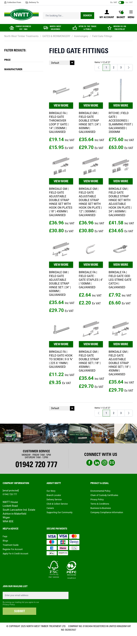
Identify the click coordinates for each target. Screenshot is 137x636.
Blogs (5, 540)
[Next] (129, 67)
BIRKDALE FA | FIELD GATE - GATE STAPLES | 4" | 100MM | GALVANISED (91, 280)
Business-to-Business (100, 508)
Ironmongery (81, 36)
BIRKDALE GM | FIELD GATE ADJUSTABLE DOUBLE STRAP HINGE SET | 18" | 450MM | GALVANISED (119, 363)
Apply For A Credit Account (15, 553)
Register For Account (13, 549)
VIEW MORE (61, 105)
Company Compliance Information (106, 512)
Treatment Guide (11, 545)
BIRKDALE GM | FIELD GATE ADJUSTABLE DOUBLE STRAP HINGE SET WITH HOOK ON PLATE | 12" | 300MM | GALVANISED (90, 202)
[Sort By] (61, 63)
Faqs (5, 536)
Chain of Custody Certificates (104, 495)
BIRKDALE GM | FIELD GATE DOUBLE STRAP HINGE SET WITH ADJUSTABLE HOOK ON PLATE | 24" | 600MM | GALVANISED (120, 202)
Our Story (51, 491)
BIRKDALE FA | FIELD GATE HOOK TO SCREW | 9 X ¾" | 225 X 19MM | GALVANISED (61, 359)
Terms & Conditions (99, 504)
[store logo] (21, 14)
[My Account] (107, 14)
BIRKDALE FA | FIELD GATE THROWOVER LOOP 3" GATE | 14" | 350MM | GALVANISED (58, 122)
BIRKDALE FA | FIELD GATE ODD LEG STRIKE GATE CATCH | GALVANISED (120, 280)
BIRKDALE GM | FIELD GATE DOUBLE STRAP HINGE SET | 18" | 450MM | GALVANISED (90, 361)
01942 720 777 (36, 464)
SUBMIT (19, 611)
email (112, 463)
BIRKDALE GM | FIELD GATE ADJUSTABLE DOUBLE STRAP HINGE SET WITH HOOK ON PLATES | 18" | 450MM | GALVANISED (60, 202)
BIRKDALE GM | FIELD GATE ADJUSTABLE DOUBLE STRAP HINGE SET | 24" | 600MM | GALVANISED (60, 284)
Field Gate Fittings (102, 36)
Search (87, 15)
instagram (104, 463)
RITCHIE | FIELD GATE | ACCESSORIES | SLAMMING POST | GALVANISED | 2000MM (121, 122)
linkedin (97, 463)
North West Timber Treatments (21, 36)
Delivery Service (54, 499)
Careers (50, 508)
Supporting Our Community (59, 512)
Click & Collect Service (57, 504)
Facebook (89, 463)
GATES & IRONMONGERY (56, 36)
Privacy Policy (97, 499)
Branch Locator (54, 495)
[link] (99, 67)
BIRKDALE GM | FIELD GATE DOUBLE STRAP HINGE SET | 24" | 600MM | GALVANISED (90, 122)
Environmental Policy (100, 491)
